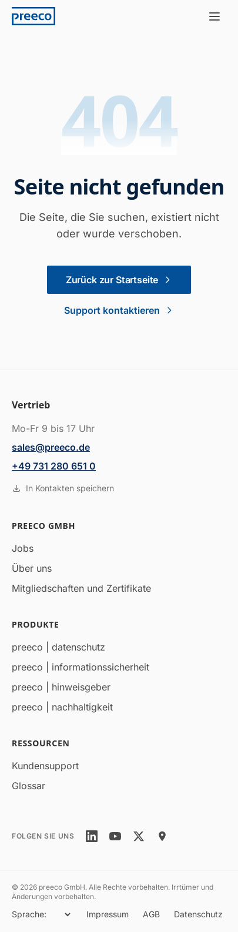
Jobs (22, 548)
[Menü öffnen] (214, 16)
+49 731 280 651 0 (54, 466)
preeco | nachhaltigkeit (62, 707)
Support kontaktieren (119, 310)
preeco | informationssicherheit (80, 667)
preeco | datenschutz (58, 647)
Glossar (28, 786)
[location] (162, 836)
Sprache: (29, 914)
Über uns (32, 568)
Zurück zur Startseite (119, 280)
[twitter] (139, 836)
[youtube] (115, 836)
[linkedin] (92, 836)
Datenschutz (198, 914)
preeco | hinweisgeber (61, 687)
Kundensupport (45, 766)
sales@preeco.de (51, 447)
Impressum (107, 914)
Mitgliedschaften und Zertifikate (81, 588)
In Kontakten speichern (63, 488)
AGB (151, 914)
